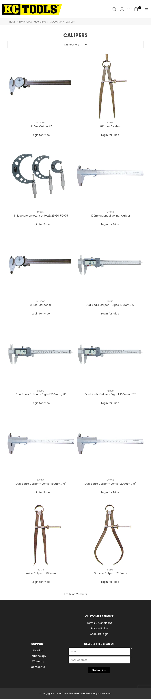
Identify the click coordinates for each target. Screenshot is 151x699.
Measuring (56, 21)
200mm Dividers (110, 126)
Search (114, 9)
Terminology (38, 656)
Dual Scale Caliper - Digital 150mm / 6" (110, 305)
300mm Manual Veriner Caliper (110, 215)
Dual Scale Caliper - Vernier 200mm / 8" (110, 484)
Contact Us (38, 667)
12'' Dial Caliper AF (41, 126)
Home (12, 21)
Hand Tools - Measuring (32, 21)
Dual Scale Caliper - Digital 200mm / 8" (41, 394)
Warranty (38, 661)
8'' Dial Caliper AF (40, 305)
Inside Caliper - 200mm (41, 573)
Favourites (129, 9)
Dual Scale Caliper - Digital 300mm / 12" (110, 394)
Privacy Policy (99, 628)
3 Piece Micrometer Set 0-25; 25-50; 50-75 (41, 215)
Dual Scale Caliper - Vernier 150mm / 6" (41, 484)
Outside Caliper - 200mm (110, 573)
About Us (38, 650)
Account (122, 9)
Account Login (99, 634)
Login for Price (41, 135)
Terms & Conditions (99, 623)
